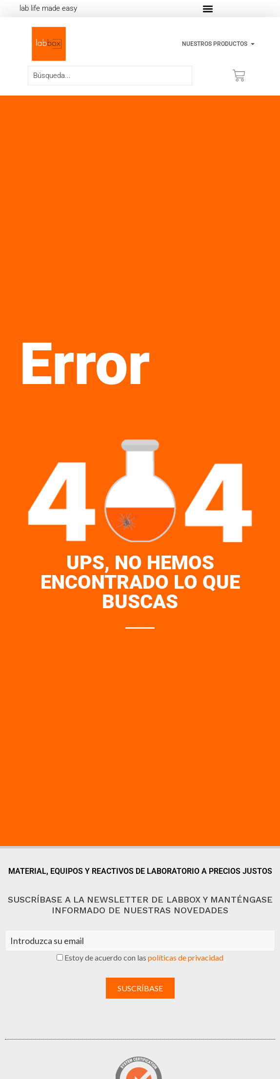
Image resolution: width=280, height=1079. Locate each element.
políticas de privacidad (185, 957)
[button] (208, 8)
